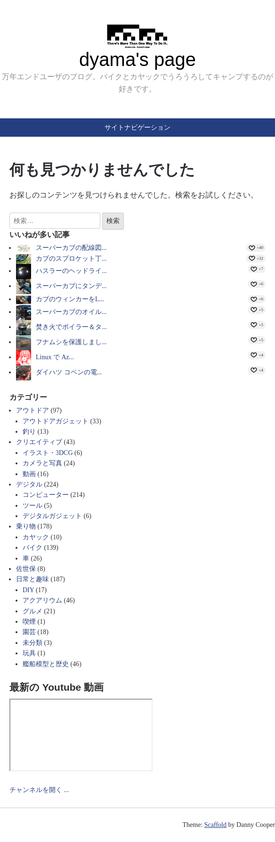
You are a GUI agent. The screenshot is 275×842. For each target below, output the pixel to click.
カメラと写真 (42, 463)
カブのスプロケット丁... (71, 258)
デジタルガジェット (52, 516)
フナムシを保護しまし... (71, 342)
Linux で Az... (55, 357)
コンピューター (46, 494)
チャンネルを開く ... (39, 789)
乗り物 (26, 526)
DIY (28, 590)
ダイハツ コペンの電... (69, 372)
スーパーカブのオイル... (71, 311)
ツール (32, 505)
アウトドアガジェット (56, 421)
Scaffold (215, 824)
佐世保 (26, 568)
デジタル (29, 484)
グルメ (32, 611)
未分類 (32, 642)
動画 (29, 474)
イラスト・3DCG (48, 452)
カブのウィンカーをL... (70, 299)
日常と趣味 (32, 579)
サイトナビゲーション (137, 127)
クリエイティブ (39, 442)
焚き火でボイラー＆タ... (71, 326)
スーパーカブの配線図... (71, 247)
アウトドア (32, 410)
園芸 (29, 632)
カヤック (36, 537)
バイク (32, 547)
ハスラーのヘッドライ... (71, 270)
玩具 (29, 653)
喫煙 (29, 621)
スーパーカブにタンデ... (71, 285)
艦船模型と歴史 (46, 664)
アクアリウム (42, 600)
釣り (29, 431)
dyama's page (137, 59)
